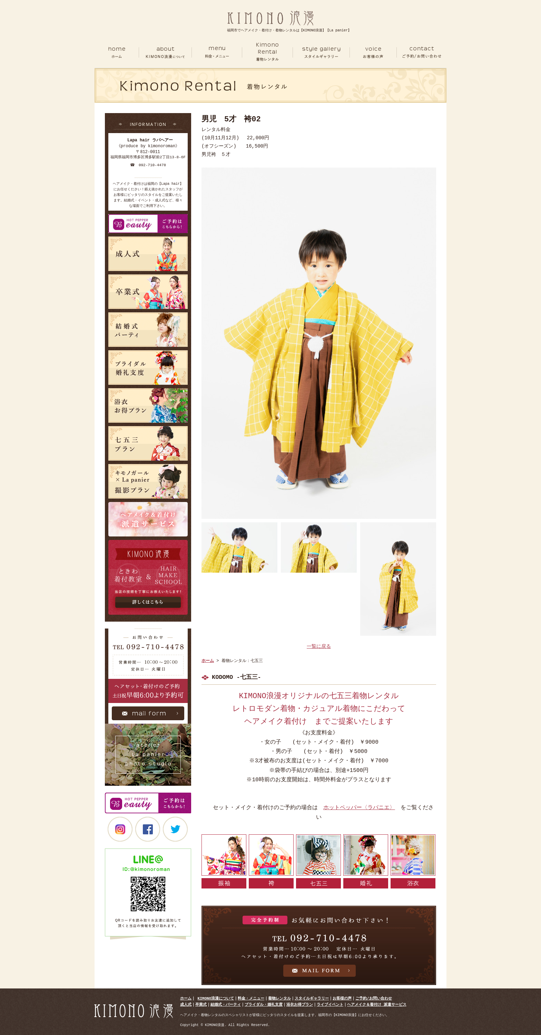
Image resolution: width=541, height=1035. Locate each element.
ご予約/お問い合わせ (373, 998)
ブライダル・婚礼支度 (264, 1004)
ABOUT (165, 52)
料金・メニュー (251, 998)
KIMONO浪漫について (216, 998)
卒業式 (201, 1004)
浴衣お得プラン (299, 1004)
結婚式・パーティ (225, 1004)
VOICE (373, 52)
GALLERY (321, 52)
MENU (216, 52)
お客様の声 (342, 998)
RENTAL (267, 52)
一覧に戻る (319, 646)
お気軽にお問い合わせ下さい (318, 945)
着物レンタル (279, 998)
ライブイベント (330, 1004)
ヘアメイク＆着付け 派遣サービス (376, 1004)
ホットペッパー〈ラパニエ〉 (359, 808)
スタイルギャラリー (312, 998)
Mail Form (148, 715)
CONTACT (421, 52)
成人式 (185, 1004)
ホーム (117, 52)
